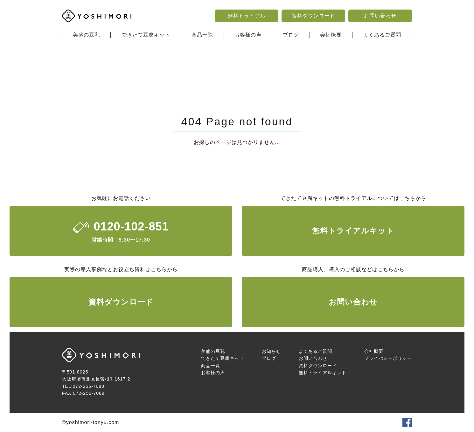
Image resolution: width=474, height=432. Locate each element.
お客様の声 (247, 35)
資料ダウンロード (313, 15)
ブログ (291, 35)
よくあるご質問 (382, 35)
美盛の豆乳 (86, 35)
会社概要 (331, 35)
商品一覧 (202, 35)
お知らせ (271, 351)
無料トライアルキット (353, 230)
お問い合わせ (380, 15)
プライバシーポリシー (388, 358)
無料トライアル (247, 15)
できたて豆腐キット (146, 35)
